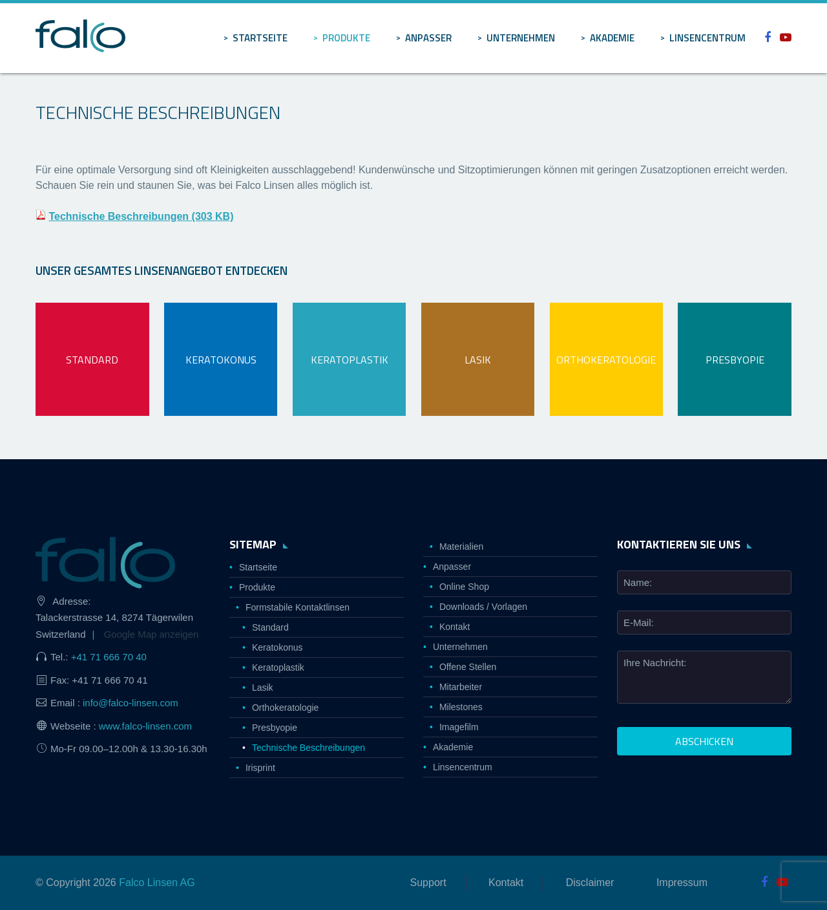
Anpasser (428, 37)
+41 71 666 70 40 (109, 656)
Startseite (260, 37)
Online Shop (464, 586)
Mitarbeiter (460, 687)
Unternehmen (521, 37)
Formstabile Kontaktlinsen (298, 607)
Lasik (262, 687)
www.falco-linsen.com (145, 725)
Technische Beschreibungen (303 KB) (140, 216)
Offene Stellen (467, 667)
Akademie (612, 37)
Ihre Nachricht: (655, 662)
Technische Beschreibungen (308, 747)
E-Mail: (638, 622)
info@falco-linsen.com (130, 702)
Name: (637, 582)
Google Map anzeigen (151, 634)
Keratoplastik (278, 667)
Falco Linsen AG (156, 882)
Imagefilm (459, 727)
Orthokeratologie (285, 707)
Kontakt (454, 627)
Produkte (346, 37)
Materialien (461, 546)
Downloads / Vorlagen (483, 606)
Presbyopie (274, 727)
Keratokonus (277, 647)
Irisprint (260, 768)
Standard (270, 627)
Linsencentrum (707, 37)
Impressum (681, 882)
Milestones (461, 707)
